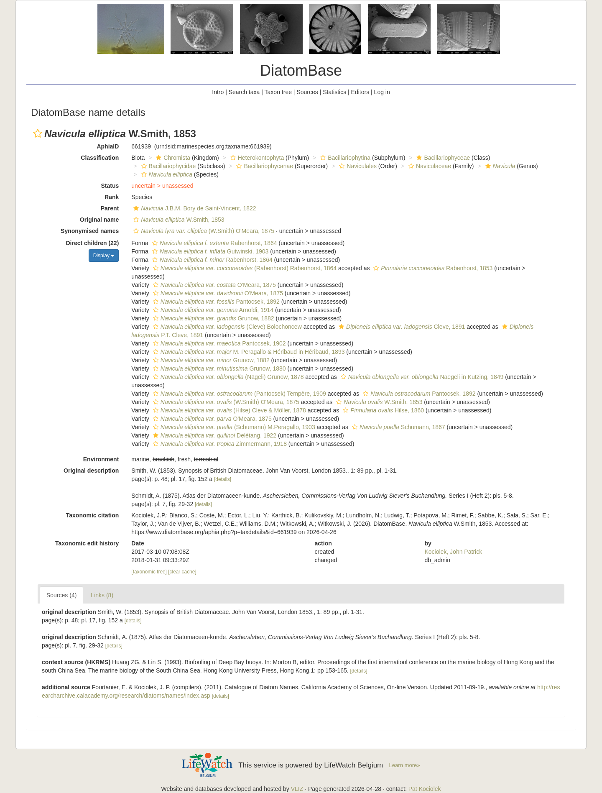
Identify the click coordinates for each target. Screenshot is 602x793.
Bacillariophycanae (263, 166)
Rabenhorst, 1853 (431, 268)
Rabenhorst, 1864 (213, 243)
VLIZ (297, 788)
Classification (100, 157)
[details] (222, 479)
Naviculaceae (428, 166)
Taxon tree (278, 92)
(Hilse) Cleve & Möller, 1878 (228, 410)
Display (104, 255)
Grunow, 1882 (212, 318)
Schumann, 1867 (397, 427)
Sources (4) (61, 595)
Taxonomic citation (92, 515)
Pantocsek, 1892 (215, 301)
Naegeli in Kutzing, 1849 (421, 376)
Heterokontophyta (256, 157)
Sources (307, 92)
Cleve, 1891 (401, 326)
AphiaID (108, 146)
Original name (99, 219)
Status (110, 185)
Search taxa (244, 92)
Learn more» (404, 765)
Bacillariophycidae (167, 166)
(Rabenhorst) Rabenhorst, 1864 (244, 268)
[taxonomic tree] (149, 572)
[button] (37, 133)
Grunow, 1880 (218, 368)
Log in (382, 92)
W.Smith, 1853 (177, 219)
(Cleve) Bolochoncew (226, 326)
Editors (360, 92)
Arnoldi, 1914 (212, 310)
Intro (218, 92)
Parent (110, 208)
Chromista (172, 157)
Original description (91, 470)
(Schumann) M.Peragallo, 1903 (233, 427)
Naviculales (357, 166)
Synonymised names (90, 231)
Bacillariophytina (344, 157)
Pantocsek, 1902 (218, 343)
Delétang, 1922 (213, 435)
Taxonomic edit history (87, 543)
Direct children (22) (92, 243)
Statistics (334, 92)
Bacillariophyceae (442, 157)
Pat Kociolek (424, 788)
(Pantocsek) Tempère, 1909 (238, 393)
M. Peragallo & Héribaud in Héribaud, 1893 (248, 351)
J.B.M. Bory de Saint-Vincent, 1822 (193, 208)
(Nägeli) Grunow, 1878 (227, 376)
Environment (101, 459)
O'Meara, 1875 (213, 284)
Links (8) (102, 595)
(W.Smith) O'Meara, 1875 (202, 231)
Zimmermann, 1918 (219, 443)
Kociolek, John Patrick (453, 551)
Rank (112, 197)
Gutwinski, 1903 (209, 251)
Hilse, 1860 (382, 410)
